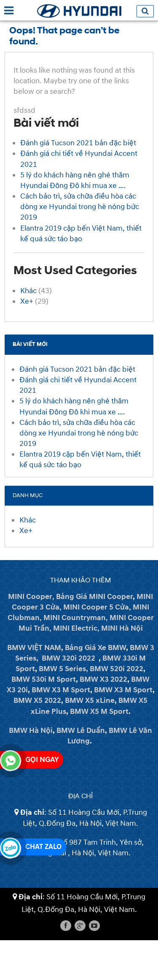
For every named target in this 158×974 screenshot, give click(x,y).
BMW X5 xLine (90, 700)
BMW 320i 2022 (68, 658)
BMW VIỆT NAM (34, 648)
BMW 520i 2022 (116, 669)
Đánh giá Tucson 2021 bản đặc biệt (78, 143)
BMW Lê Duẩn (80, 730)
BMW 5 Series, (63, 669)
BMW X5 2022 (37, 700)
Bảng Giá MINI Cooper (94, 596)
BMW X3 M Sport (61, 690)
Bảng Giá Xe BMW (95, 648)
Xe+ (26, 301)
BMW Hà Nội (31, 730)
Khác (28, 291)
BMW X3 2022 (103, 679)
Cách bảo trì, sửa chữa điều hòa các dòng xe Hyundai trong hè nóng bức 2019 (79, 206)
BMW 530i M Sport (43, 679)
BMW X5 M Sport (99, 711)
